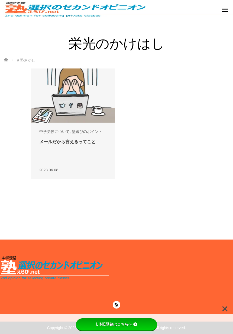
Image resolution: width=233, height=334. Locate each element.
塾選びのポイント (87, 131)
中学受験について (54, 131)
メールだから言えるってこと (67, 141)
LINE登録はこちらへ (116, 324)
